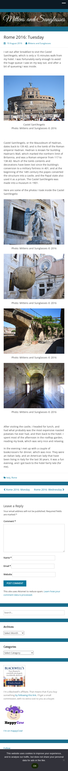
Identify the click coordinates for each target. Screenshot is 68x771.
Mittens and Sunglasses (39, 43)
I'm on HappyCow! (13, 730)
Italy (8, 477)
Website (7, 574)
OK (34, 766)
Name (7, 557)
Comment (9, 521)
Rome (14, 477)
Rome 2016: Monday (17, 489)
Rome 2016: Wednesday (49, 489)
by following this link (25, 695)
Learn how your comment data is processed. (31, 593)
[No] (63, 760)
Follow (6, 748)
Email (7, 566)
